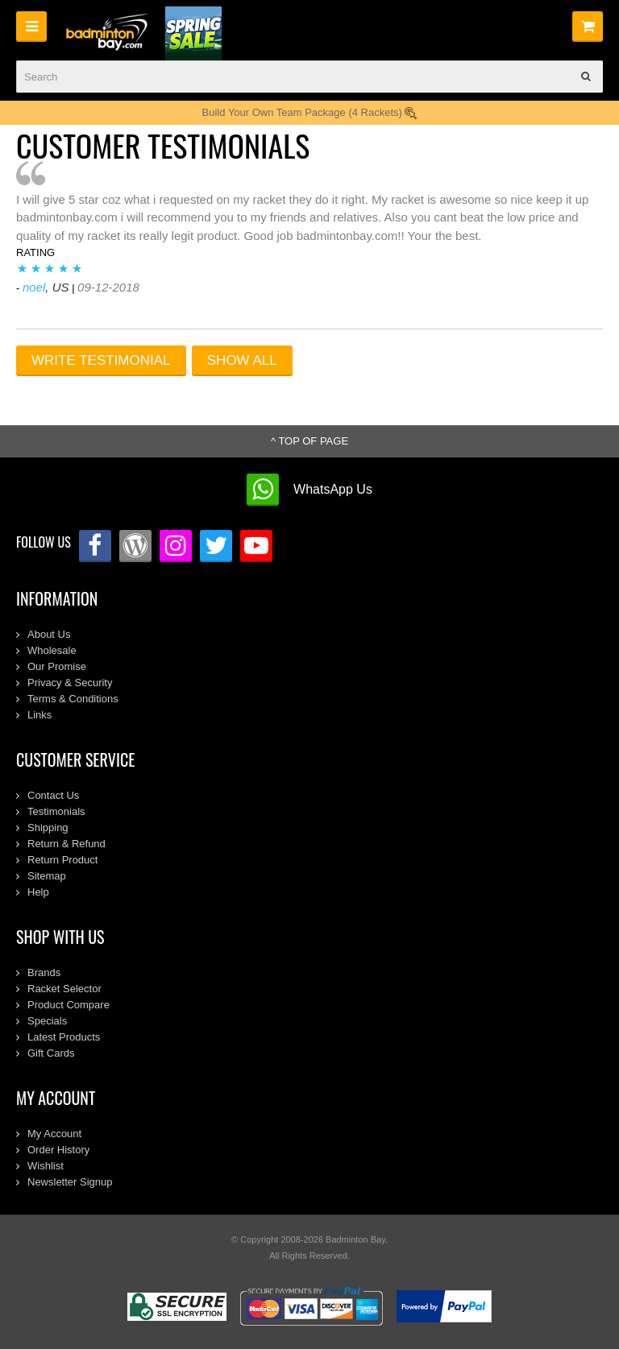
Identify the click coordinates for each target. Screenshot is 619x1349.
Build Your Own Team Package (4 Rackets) (310, 112)
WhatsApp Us (332, 489)
